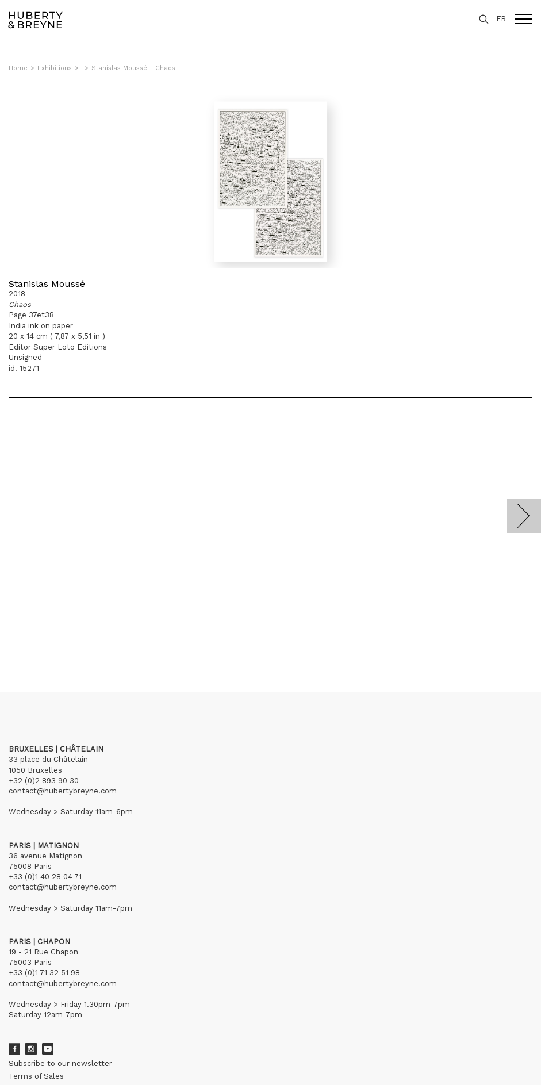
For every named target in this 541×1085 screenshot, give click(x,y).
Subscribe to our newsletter (60, 1063)
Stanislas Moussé (47, 283)
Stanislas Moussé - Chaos (133, 68)
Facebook (14, 1049)
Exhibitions (54, 68)
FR (501, 18)
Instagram (31, 1049)
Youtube (47, 1049)
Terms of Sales (36, 1076)
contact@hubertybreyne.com (63, 791)
